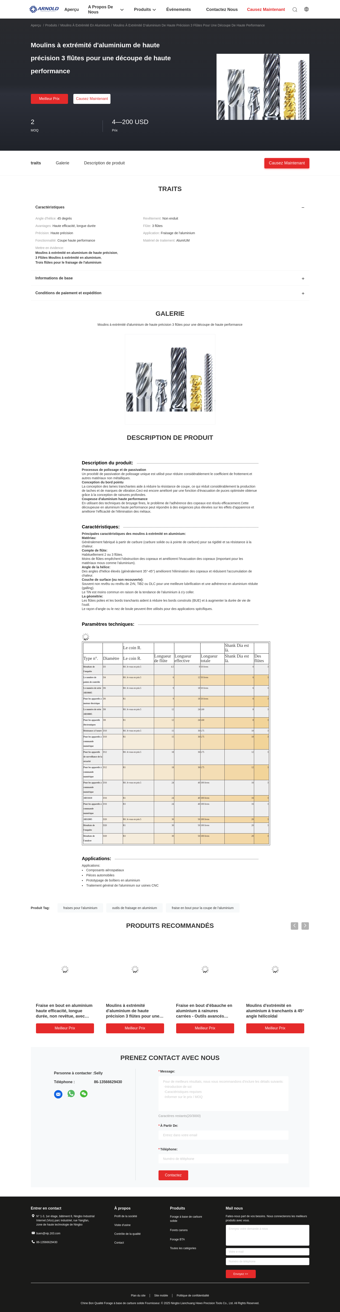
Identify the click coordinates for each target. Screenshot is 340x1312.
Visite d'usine (122, 1225)
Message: (167, 1071)
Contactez (173, 1175)
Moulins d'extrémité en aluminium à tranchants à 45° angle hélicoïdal (275, 1010)
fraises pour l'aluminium (80, 908)
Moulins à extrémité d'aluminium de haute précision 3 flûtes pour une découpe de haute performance (132, 1016)
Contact (119, 1242)
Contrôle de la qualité (127, 1233)
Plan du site (138, 1295)
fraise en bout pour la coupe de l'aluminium (203, 908)
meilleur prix (49, 99)
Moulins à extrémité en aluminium (85, 25)
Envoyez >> (240, 1274)
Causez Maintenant (92, 99)
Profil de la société (125, 1216)
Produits (51, 25)
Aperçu (36, 25)
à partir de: (169, 1125)
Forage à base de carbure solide (186, 1219)
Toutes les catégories (183, 1248)
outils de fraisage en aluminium (134, 908)
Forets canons (179, 1230)
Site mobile (161, 1295)
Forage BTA (177, 1239)
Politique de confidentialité (193, 1295)
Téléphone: (169, 1149)
